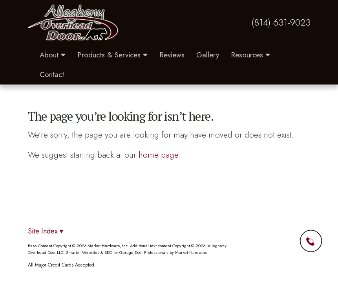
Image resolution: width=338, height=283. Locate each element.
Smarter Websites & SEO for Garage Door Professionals (117, 252)
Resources (250, 55)
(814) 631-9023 (281, 22)
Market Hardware (191, 252)
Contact (52, 74)
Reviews (172, 55)
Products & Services (112, 55)
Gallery (207, 55)
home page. (159, 155)
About (53, 55)
